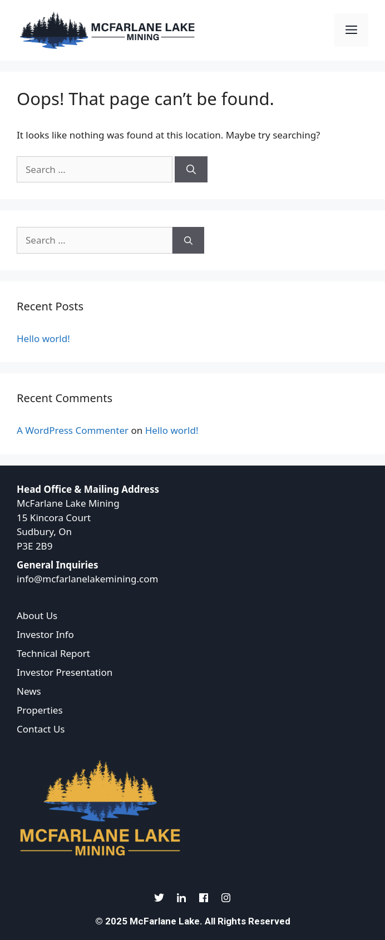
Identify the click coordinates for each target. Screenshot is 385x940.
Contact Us (41, 729)
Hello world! (43, 338)
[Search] (191, 169)
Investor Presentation (64, 672)
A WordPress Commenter (73, 430)
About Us (37, 615)
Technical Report (53, 653)
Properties (40, 710)
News (29, 691)
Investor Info (45, 634)
